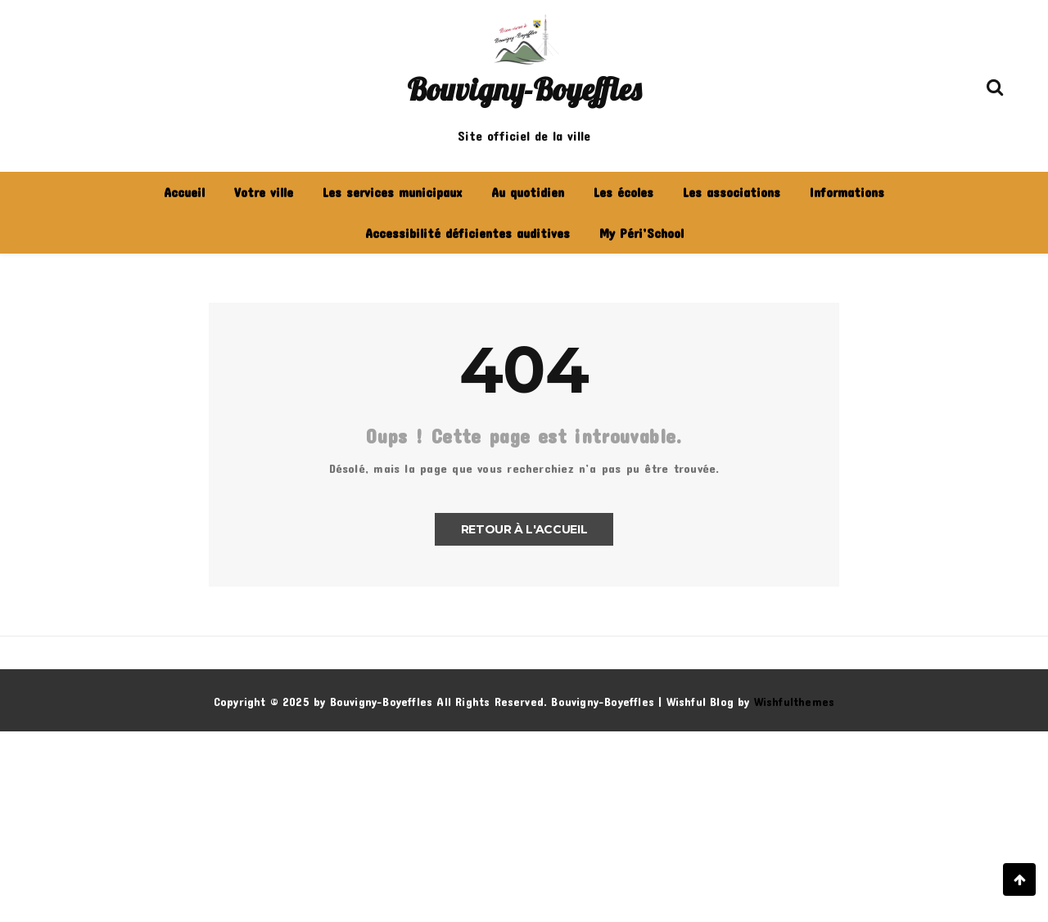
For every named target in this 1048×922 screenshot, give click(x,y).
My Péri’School (641, 233)
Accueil (184, 192)
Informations (847, 192)
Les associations (731, 192)
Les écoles (623, 192)
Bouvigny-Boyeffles (524, 89)
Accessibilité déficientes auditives (467, 233)
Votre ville (263, 192)
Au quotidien (527, 192)
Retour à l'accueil (524, 529)
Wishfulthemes (794, 701)
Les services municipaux (392, 192)
